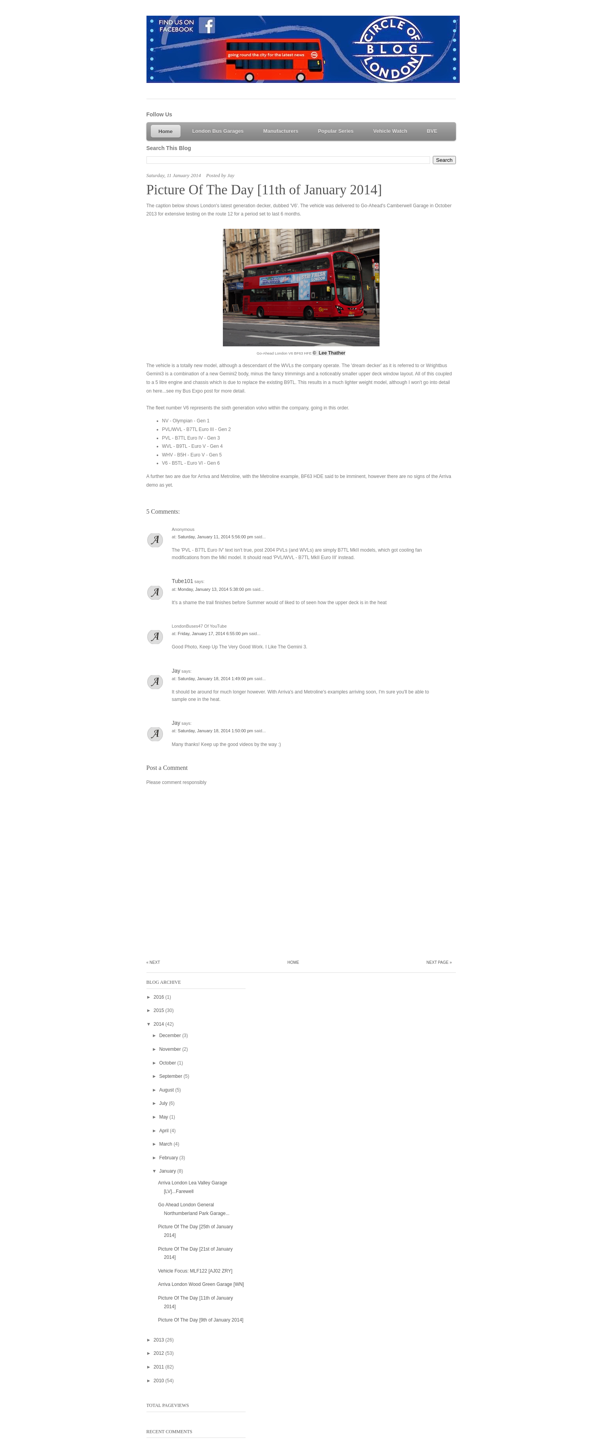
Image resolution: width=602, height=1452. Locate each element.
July (164, 1103)
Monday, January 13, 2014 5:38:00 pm (215, 589)
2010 (159, 1380)
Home (293, 962)
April (164, 1130)
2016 (159, 997)
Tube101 (182, 581)
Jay (176, 671)
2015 (159, 1010)
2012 (159, 1353)
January (168, 1171)
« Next (153, 962)
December (170, 1035)
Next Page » (439, 962)
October (168, 1063)
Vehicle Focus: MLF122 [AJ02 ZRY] (195, 1271)
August (167, 1090)
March (166, 1144)
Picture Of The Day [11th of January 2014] (264, 189)
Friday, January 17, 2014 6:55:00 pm (213, 633)
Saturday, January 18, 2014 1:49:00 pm (216, 678)
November (170, 1049)
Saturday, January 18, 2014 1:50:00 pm (216, 730)
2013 (159, 1340)
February (169, 1158)
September (171, 1076)
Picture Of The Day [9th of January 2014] (200, 1320)
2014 (159, 1024)
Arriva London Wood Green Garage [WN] (201, 1284)
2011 (159, 1367)
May (164, 1117)
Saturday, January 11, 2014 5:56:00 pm (216, 536)
